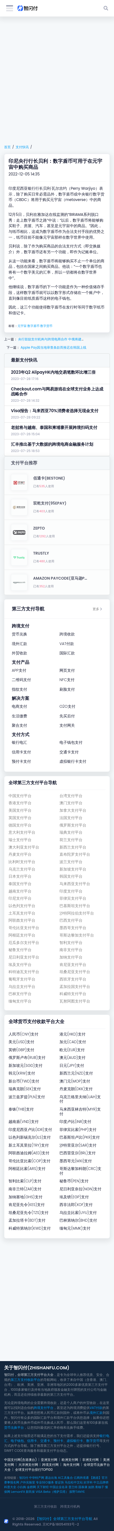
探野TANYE (77, 1491)
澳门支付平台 (70, 803)
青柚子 (99, 1487)
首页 (7, 147)
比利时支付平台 (21, 861)
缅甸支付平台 (20, 1001)
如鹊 (91, 1487)
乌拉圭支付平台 (21, 986)
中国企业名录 (59, 1487)
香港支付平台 (20, 803)
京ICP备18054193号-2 (60, 1524)
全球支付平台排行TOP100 (34, 1469)
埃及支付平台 (20, 964)
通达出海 (51, 1477)
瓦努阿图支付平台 (74, 1001)
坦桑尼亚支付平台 (74, 971)
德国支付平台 (20, 825)
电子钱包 (17, 1440)
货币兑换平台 (14, 1427)
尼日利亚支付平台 (23, 957)
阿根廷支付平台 (21, 935)
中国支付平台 (20, 795)
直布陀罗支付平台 (74, 854)
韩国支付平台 (70, 876)
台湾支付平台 (70, 795)
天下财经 (43, 1487)
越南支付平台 (20, 891)
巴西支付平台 (70, 920)
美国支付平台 (20, 810)
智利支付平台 (70, 942)
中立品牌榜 (101, 1482)
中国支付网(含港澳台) (20, 1459)
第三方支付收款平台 (25, 1379)
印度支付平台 (70, 891)
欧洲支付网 (70, 1459)
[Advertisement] (57, 80)
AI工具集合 (65, 1477)
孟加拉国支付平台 (74, 986)
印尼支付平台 (20, 898)
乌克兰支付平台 (21, 869)
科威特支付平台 (72, 993)
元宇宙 (22, 326)
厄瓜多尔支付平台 (23, 942)
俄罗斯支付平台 (72, 825)
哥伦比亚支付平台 (23, 927)
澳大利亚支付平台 (23, 847)
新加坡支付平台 (72, 869)
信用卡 (32, 1440)
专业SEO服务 (45, 1482)
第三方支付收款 (45, 1506)
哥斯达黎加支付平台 (76, 935)
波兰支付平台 (70, 861)
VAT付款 (96, 1407)
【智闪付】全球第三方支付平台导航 (63, 1518)
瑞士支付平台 (20, 839)
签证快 (59, 1482)
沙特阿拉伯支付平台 (76, 913)
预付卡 (58, 1440)
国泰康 (82, 1487)
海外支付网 (71, 1464)
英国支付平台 (20, 817)
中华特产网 (36, 1477)
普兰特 (73, 1487)
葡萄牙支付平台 (21, 979)
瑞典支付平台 (70, 832)
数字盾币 (33, 326)
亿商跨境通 (81, 1477)
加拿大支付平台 (72, 810)
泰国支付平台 (20, 883)
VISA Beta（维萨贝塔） (52, 1491)
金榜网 (31, 1487)
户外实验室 (27, 1482)
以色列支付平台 (21, 905)
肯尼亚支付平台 (72, 964)
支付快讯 (22, 147)
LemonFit (18, 1491)
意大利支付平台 (21, 832)
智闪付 (23, 1477)
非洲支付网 (90, 1459)
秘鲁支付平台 (20, 949)
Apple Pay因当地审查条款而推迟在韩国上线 (53, 347)
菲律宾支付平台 (72, 898)
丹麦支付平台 (20, 854)
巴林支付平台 (20, 993)
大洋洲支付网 (28, 1464)
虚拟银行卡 (75, 1440)
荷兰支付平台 (70, 839)
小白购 (21, 1487)
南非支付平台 (70, 949)
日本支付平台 (20, 876)
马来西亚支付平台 (74, 883)
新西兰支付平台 (72, 847)
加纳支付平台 (70, 957)
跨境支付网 (50, 1464)
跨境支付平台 (43, 1407)
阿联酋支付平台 (21, 920)
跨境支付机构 (70, 1506)
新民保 (30, 1491)
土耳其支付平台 (21, 913)
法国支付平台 (70, 817)
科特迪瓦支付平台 (23, 971)
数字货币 (46, 326)
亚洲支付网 (49, 1459)
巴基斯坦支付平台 (74, 905)
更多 (97, 609)
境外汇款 (96, 1412)
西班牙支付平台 (72, 979)
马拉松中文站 (74, 1482)
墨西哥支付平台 (72, 927)
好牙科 (88, 1482)
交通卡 (45, 1440)
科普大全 (10, 1487)
